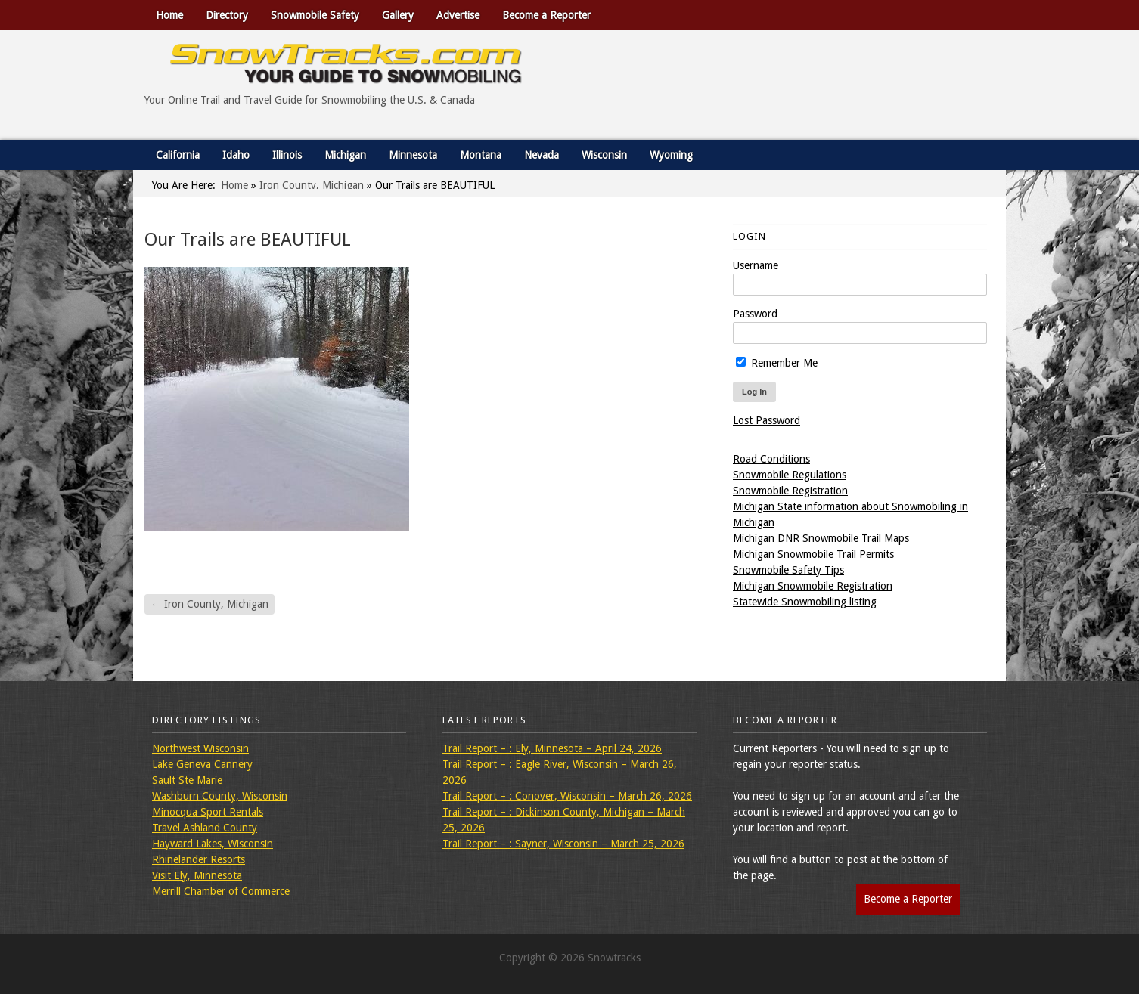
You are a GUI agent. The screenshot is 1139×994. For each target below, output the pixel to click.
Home (169, 15)
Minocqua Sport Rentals (207, 812)
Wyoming (671, 155)
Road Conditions (771, 459)
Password (755, 314)
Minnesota (413, 155)
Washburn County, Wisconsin (219, 796)
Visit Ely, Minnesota (197, 875)
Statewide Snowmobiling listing (805, 602)
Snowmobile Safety (315, 15)
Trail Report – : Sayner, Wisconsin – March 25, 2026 (563, 844)
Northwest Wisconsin (200, 748)
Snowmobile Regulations (789, 475)
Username (755, 265)
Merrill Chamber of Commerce (221, 891)
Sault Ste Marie (187, 780)
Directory (227, 15)
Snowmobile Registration (790, 491)
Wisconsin (604, 155)
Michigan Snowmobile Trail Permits (813, 554)
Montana (480, 155)
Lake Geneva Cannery (202, 764)
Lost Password (766, 420)
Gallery (398, 15)
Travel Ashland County (204, 828)
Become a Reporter (546, 15)
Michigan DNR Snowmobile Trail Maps (821, 538)
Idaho (236, 155)
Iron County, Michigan (311, 185)
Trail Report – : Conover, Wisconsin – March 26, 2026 (567, 796)
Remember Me (777, 363)
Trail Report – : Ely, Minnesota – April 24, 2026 (552, 748)
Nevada (541, 155)
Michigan (345, 155)
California (178, 155)
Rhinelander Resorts (198, 859)
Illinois (287, 155)
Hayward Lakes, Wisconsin (212, 844)
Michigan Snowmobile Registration (812, 586)
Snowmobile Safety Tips (788, 570)
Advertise (457, 15)
